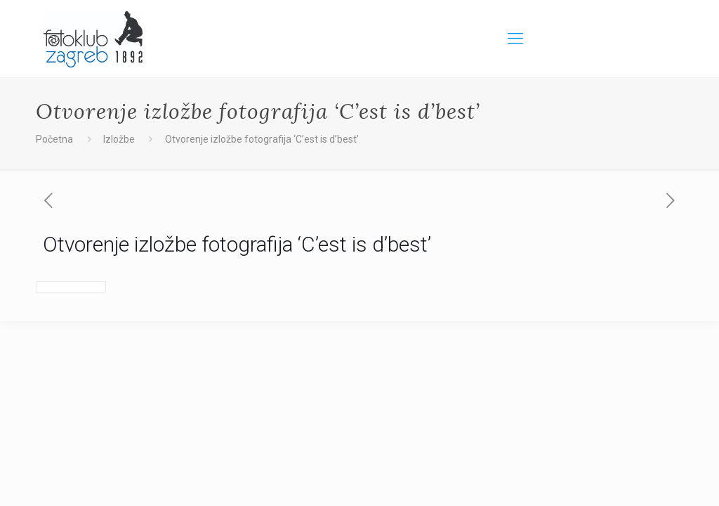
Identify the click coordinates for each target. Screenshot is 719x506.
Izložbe (119, 139)
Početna (54, 139)
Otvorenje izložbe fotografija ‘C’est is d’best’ (262, 139)
